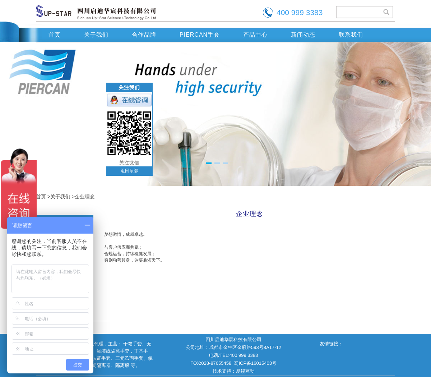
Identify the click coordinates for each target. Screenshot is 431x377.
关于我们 (96, 35)
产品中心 (255, 35)
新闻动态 (303, 35)
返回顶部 (129, 170)
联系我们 (351, 35)
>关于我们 (58, 196)
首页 (54, 35)
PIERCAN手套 (200, 35)
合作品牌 (144, 35)
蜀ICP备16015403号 (255, 363)
